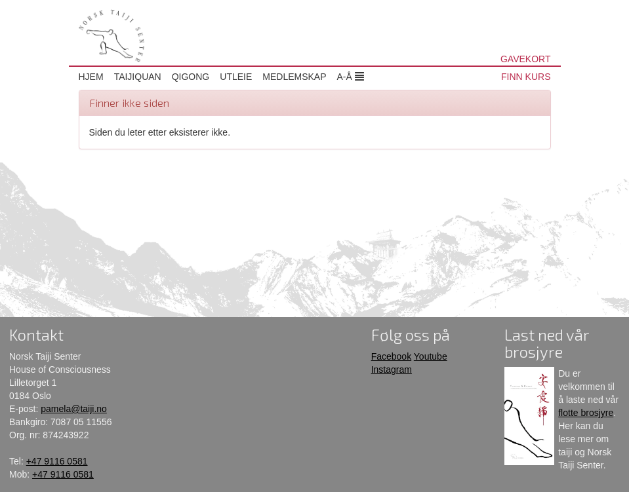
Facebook (391, 356)
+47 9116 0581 (57, 461)
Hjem (91, 76)
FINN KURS (525, 76)
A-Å (350, 76)
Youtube (430, 356)
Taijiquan (137, 76)
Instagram (391, 369)
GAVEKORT (525, 59)
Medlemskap (294, 76)
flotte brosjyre (585, 412)
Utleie (236, 76)
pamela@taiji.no (74, 409)
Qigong (191, 76)
